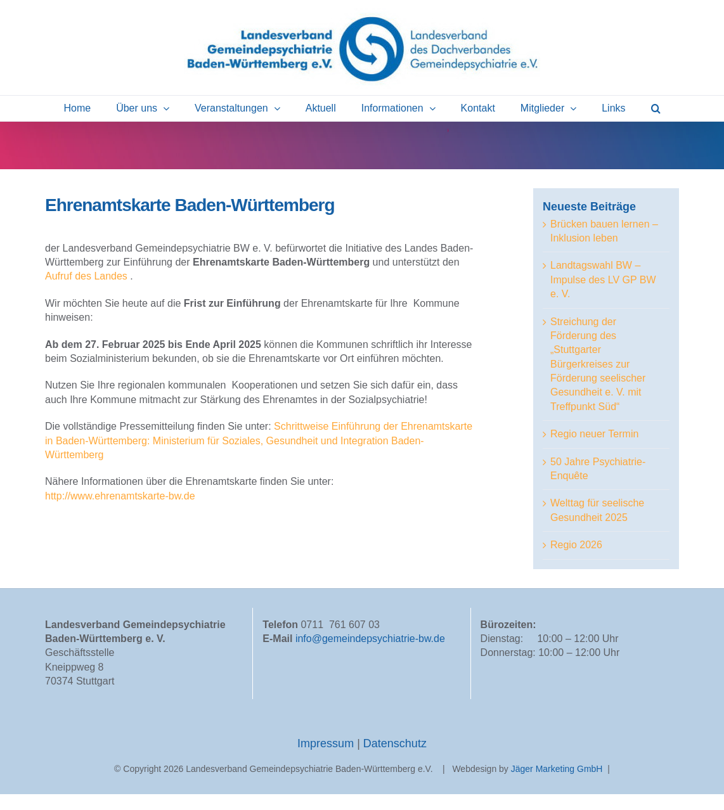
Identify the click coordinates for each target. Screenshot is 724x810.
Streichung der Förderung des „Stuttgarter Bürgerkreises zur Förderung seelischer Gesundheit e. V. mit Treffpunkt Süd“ (597, 364)
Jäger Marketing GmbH (557, 784)
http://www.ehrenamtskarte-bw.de (120, 496)
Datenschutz (395, 758)
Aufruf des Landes (86, 276)
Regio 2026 (576, 544)
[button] (655, 108)
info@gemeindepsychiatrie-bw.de (370, 654)
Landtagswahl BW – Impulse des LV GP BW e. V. (603, 279)
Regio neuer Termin (594, 433)
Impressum (327, 758)
